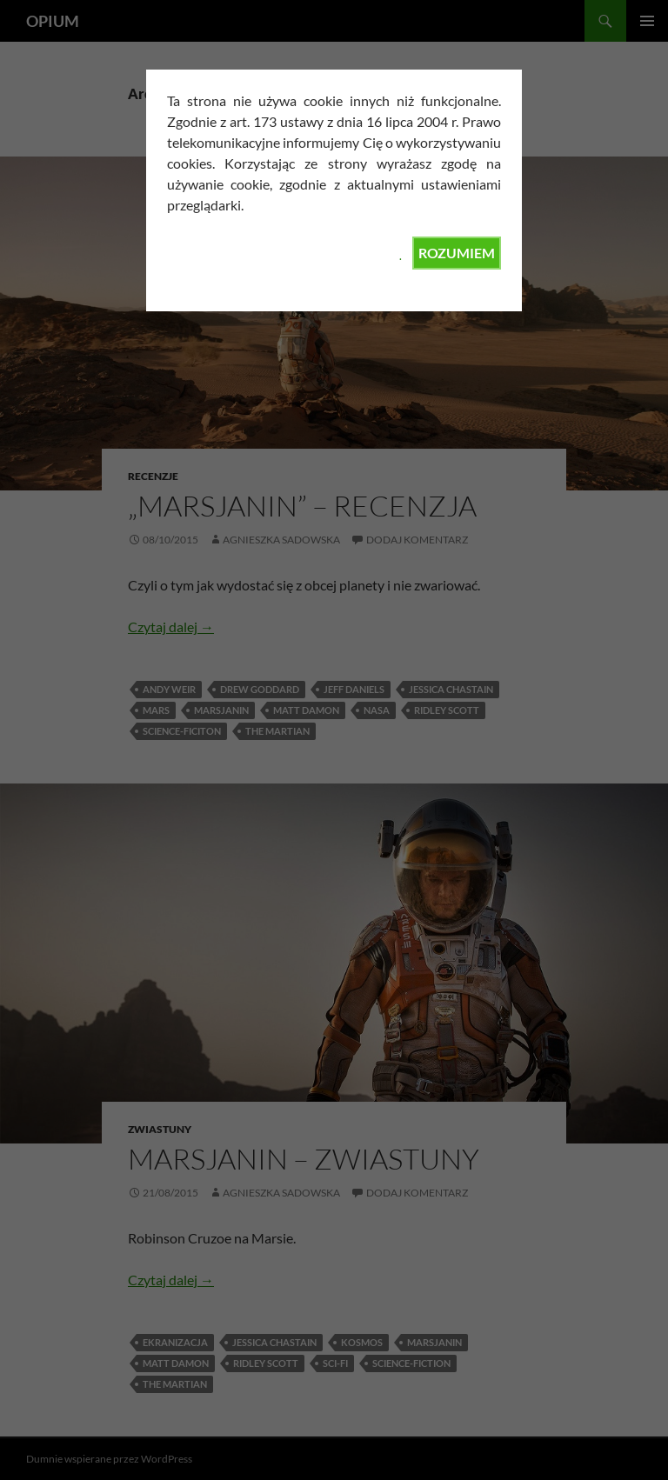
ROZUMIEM (456, 252)
